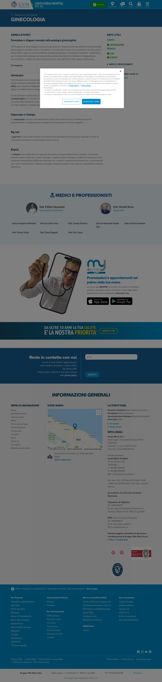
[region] (82, 88)
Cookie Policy (73, 86)
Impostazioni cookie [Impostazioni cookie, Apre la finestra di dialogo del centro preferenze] (71, 101)
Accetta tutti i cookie (91, 101)
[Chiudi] (120, 71)
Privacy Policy (86, 86)
